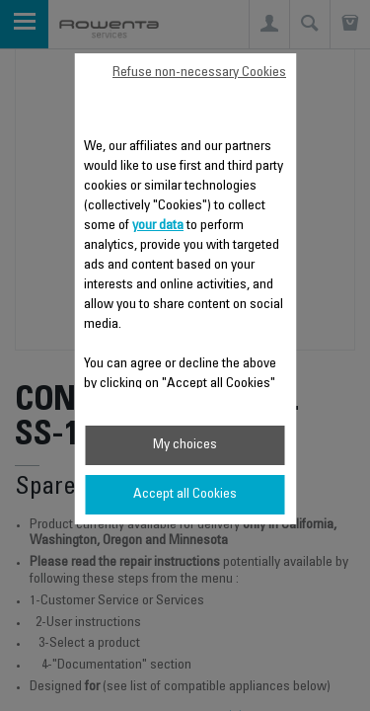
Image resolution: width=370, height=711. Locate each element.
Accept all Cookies (185, 495)
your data (158, 226)
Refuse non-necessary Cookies (199, 73)
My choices (185, 445)
